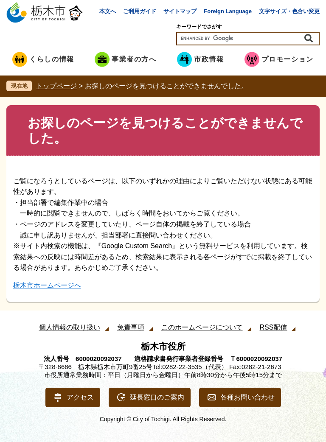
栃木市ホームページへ (47, 285)
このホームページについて (202, 327)
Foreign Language (228, 11)
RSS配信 (273, 327)
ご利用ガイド (139, 11)
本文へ (107, 11)
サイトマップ (180, 11)
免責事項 (130, 327)
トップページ (56, 86)
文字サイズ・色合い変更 (289, 11)
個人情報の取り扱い (69, 327)
